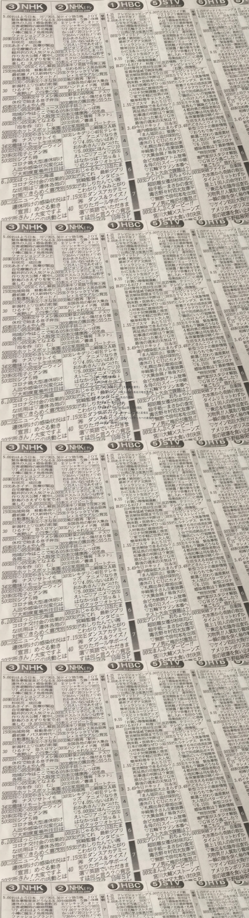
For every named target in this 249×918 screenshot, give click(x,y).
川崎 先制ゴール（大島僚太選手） (120, 387)
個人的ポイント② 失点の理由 (115, 397)
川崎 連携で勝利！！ (107, 376)
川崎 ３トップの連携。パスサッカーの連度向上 (128, 417)
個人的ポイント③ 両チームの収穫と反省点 (122, 412)
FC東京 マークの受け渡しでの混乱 (121, 407)
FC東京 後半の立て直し (116, 423)
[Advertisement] (124, 48)
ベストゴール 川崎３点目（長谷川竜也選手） (127, 392)
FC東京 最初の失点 (112, 402)
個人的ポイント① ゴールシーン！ (117, 382)
